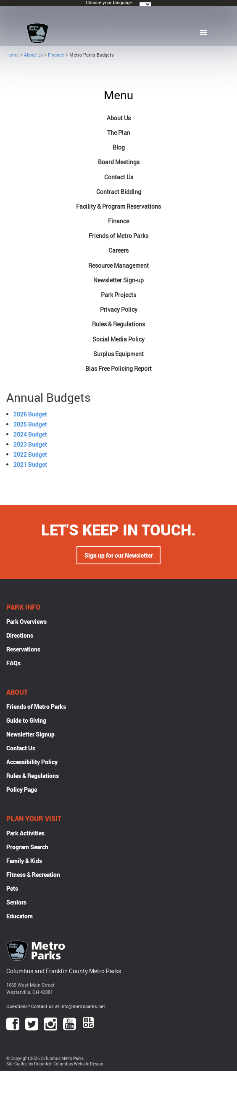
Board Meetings (119, 162)
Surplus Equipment (118, 354)
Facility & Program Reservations (118, 206)
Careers (118, 250)
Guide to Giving (26, 720)
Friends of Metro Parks (118, 236)
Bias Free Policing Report (118, 368)
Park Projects (118, 295)
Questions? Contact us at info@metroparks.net (55, 1006)
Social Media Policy (118, 339)
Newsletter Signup (30, 734)
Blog (119, 147)
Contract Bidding (118, 192)
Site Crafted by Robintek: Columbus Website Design (54, 1064)
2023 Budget (30, 444)
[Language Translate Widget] (145, 4)
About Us (33, 55)
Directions (19, 635)
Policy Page (21, 789)
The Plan (118, 133)
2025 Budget (30, 424)
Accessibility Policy (32, 762)
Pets (12, 888)
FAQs (13, 663)
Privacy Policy (118, 309)
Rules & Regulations (118, 324)
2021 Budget (30, 464)
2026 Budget (30, 414)
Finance (56, 55)
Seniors (16, 902)
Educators (19, 916)
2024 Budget (30, 434)
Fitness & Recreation (33, 875)
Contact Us (118, 177)
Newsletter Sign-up (118, 280)
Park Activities (25, 833)
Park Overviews (26, 621)
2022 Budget (30, 454)
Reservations (23, 649)
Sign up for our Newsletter (118, 555)
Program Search (27, 847)
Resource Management (118, 265)
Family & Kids (24, 861)
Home (12, 55)
